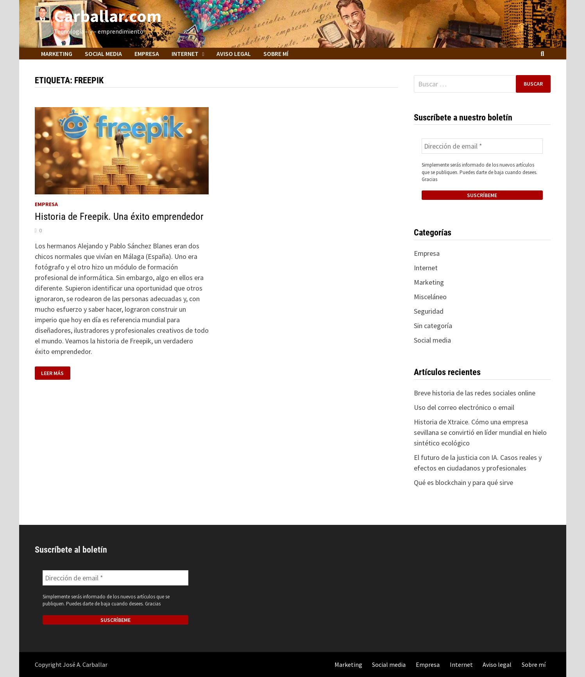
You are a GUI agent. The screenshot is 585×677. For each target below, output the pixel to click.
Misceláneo (430, 296)
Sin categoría (433, 325)
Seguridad (429, 311)
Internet (185, 53)
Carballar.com (107, 16)
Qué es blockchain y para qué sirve (463, 482)
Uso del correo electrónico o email (464, 407)
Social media (103, 53)
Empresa (146, 53)
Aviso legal (233, 53)
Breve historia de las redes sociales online (474, 392)
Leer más (55, 373)
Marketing (56, 53)
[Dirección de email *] (482, 146)
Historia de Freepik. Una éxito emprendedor (119, 216)
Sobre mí (275, 53)
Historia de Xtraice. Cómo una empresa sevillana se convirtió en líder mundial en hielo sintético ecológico (480, 432)
